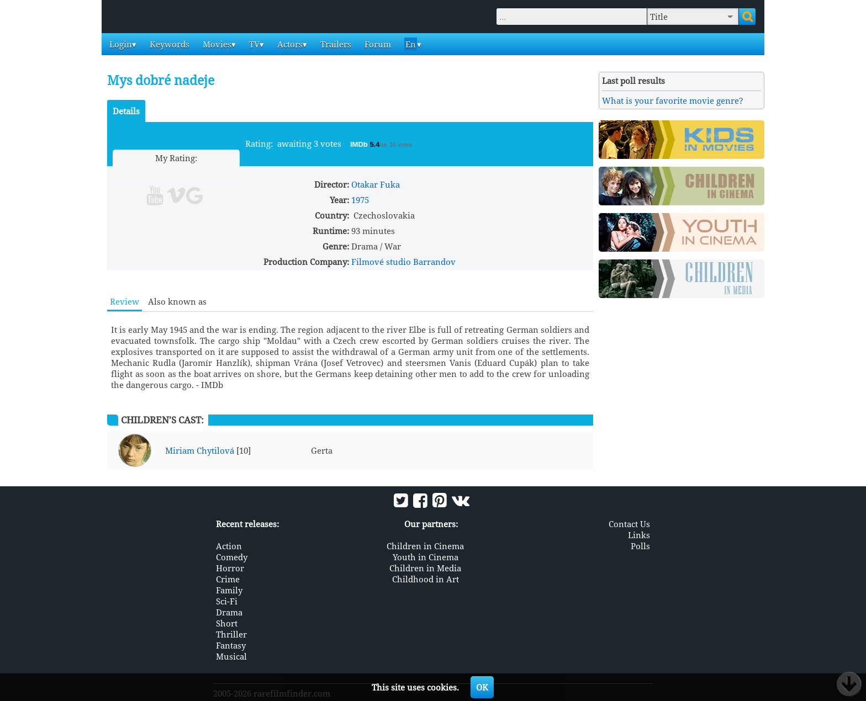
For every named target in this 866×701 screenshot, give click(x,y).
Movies (215, 44)
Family (229, 590)
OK (482, 687)
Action (229, 545)
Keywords (168, 44)
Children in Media (425, 567)
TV (253, 44)
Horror (230, 567)
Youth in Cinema (425, 556)
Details (126, 110)
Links (639, 534)
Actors (289, 44)
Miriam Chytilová (199, 450)
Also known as (177, 301)
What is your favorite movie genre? (672, 100)
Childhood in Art (425, 579)
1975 (360, 199)
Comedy (231, 556)
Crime (228, 579)
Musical (231, 656)
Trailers (334, 44)
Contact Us (629, 523)
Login (119, 44)
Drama (229, 612)
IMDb (359, 144)
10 (218, 171)
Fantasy (231, 645)
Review (124, 301)
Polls (640, 545)
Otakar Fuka (375, 184)
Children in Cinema (425, 545)
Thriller (231, 634)
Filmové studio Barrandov (403, 261)
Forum (376, 44)
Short (226, 623)
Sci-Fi (226, 601)
